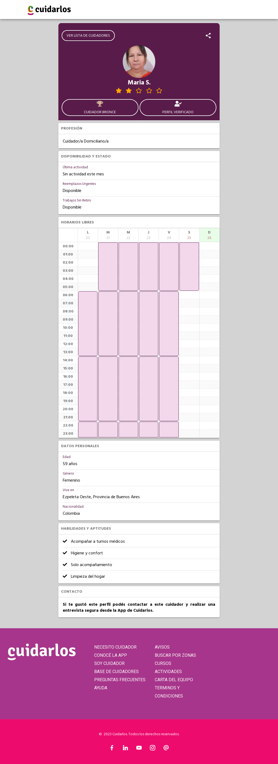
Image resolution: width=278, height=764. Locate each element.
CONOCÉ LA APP (110, 655)
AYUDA (100, 687)
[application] (88, 323)
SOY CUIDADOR (109, 663)
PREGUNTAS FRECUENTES (120, 679)
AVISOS (162, 647)
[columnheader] (88, 235)
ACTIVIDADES (168, 671)
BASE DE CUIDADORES (116, 671)
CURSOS (163, 663)
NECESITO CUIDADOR (115, 647)
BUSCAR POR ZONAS (175, 655)
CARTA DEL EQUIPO (174, 679)
